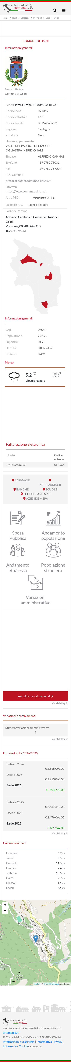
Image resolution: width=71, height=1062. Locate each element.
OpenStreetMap (51, 984)
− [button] (5, 911)
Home (6, 18)
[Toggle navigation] (54, 10)
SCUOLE (51, 489)
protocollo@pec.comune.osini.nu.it (28, 180)
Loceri (10, 887)
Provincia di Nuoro (41, 18)
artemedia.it (11, 1032)
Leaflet (37, 984)
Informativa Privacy (49, 1041)
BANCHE (22, 489)
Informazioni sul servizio (18, 1041)
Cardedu (11, 863)
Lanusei (11, 868)
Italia (14, 18)
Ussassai (11, 853)
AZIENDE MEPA (37, 498)
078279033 (18, 230)
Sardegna (25, 18)
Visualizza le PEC (44, 197)
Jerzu (9, 858)
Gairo (9, 878)
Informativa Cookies (16, 1046)
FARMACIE (22, 480)
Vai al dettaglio (60, 703)
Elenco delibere (38, 204)
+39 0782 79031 (48, 162)
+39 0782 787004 (49, 168)
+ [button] (5, 905)
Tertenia (11, 873)
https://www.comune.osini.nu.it (26, 191)
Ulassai (11, 883)
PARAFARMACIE (50, 484)
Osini (56, 18)
